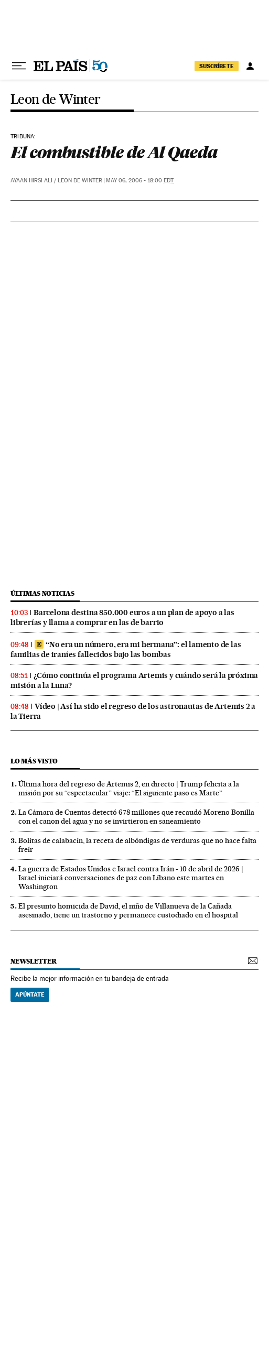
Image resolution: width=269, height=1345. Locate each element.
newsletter (33, 961)
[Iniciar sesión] (250, 66)
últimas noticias (42, 593)
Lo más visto (34, 761)
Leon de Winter (55, 100)
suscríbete (216, 66)
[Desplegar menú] (18, 66)
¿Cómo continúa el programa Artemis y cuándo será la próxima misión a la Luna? (134, 680)
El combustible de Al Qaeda (113, 152)
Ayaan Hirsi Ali (31, 180)
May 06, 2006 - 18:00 (140, 180)
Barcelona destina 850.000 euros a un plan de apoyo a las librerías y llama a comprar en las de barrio (122, 617)
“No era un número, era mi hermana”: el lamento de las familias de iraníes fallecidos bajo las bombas (125, 649)
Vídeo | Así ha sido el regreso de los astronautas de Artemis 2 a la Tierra (132, 711)
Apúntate (30, 994)
